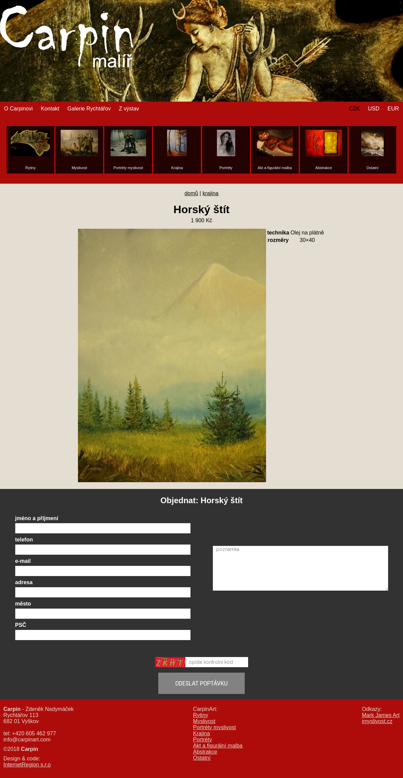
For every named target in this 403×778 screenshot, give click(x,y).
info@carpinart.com (27, 739)
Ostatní (202, 758)
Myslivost (204, 721)
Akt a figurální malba (218, 746)
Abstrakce (205, 752)
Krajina (201, 733)
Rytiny (200, 715)
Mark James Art (381, 715)
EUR (393, 108)
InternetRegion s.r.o (27, 764)
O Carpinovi (18, 108)
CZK (354, 108)
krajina (210, 193)
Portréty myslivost (214, 727)
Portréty (202, 739)
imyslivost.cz (377, 721)
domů (191, 193)
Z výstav (129, 108)
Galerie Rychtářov (89, 108)
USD (373, 108)
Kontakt (50, 108)
